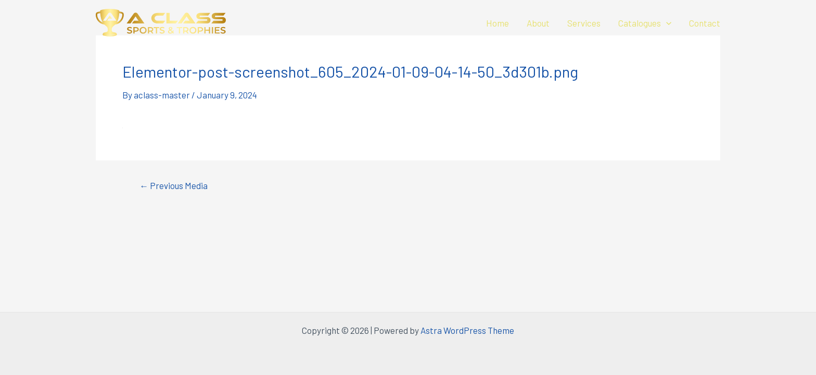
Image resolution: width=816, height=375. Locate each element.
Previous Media (173, 185)
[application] (666, 23)
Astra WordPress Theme (467, 330)
